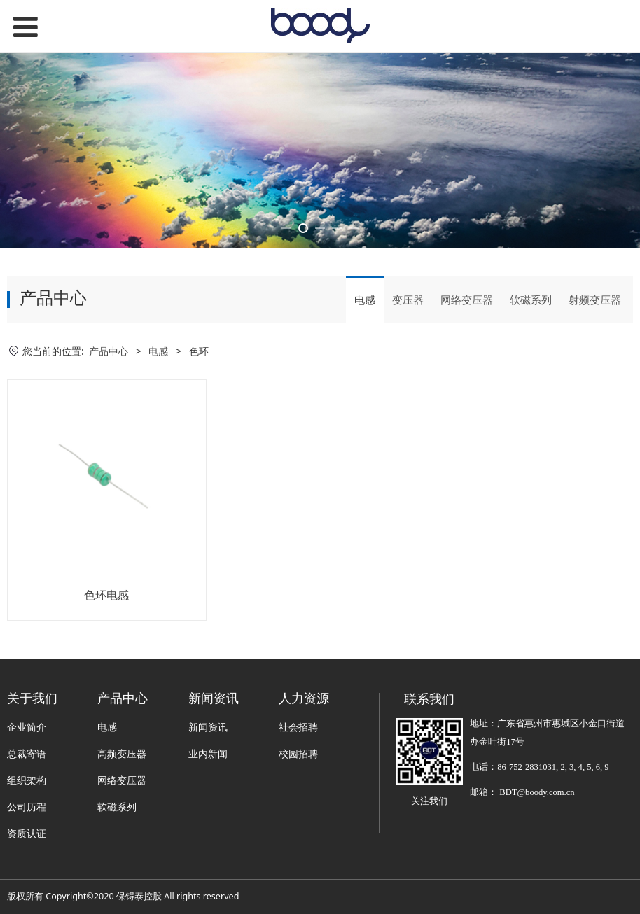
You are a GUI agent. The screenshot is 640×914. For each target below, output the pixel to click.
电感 (364, 361)
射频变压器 (595, 361)
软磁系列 (531, 361)
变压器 (408, 361)
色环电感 (106, 655)
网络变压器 (466, 361)
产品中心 (108, 412)
